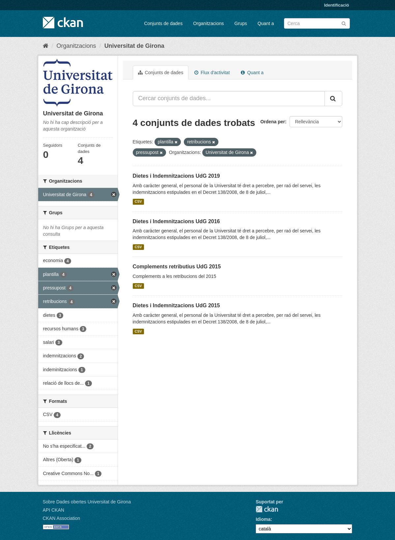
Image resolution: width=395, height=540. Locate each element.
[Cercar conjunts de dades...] (229, 98)
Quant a (266, 23)
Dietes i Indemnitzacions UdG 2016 (176, 221)
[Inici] (45, 46)
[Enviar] (344, 23)
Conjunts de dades (163, 23)
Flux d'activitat (212, 72)
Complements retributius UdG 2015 (177, 266)
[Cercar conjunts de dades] (317, 23)
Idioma (263, 519)
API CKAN (53, 510)
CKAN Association (61, 518)
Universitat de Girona (134, 46)
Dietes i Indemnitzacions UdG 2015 (176, 305)
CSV (138, 202)
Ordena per (272, 121)
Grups (241, 23)
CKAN (267, 509)
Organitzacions (208, 23)
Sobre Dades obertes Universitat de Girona (87, 501)
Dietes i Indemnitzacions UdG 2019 (176, 176)
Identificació (336, 5)
